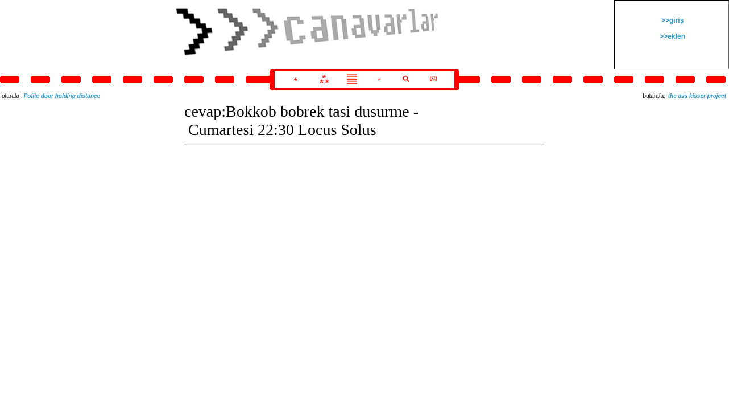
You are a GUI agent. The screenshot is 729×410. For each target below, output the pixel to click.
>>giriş (672, 20)
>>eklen (671, 36)
